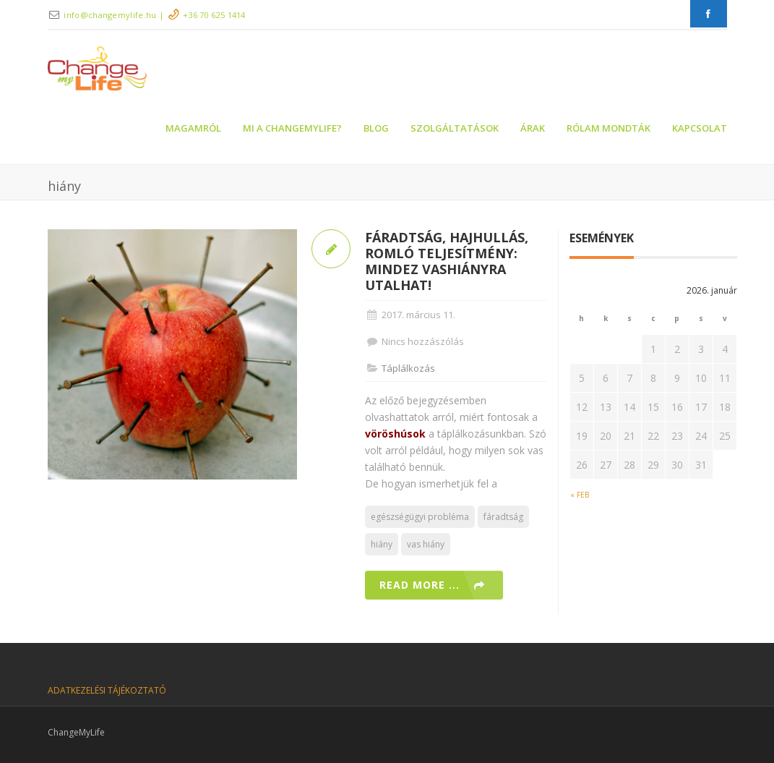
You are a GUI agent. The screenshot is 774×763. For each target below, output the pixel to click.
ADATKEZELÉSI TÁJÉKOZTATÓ (107, 690)
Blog (376, 128)
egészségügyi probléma (420, 517)
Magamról (193, 128)
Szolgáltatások (454, 128)
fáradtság (503, 517)
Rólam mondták (608, 128)
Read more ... (419, 585)
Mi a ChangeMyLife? (292, 128)
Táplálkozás (408, 368)
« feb (579, 495)
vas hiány (425, 544)
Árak (532, 128)
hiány (381, 544)
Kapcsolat (699, 128)
